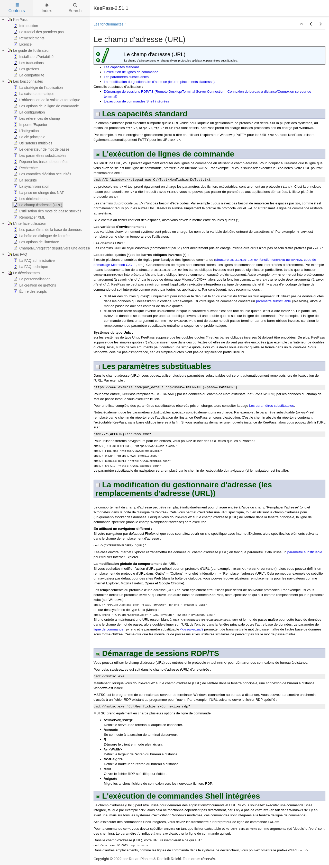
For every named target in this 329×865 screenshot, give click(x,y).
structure (222, 260)
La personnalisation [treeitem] (31, 279)
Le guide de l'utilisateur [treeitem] (28, 50)
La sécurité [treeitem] (25, 180)
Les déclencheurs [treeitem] (30, 199)
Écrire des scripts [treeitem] (30, 291)
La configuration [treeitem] (29, 112)
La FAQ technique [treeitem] (30, 267)
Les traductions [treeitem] (28, 63)
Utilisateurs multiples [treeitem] (32, 143)
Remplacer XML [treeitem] (29, 217)
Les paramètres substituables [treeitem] (39, 155)
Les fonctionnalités (108, 24)
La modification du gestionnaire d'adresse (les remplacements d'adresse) (159, 82)
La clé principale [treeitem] (29, 137)
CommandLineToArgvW (287, 260)
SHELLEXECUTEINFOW (244, 260)
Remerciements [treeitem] (28, 38)
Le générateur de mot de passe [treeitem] (41, 149)
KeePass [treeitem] (17, 19)
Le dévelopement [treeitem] (23, 273)
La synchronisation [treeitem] (31, 186)
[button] (301, 24)
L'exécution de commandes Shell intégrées (136, 101)
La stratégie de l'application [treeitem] (38, 87)
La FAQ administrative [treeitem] (34, 260)
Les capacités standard (121, 67)
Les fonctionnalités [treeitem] (24, 81)
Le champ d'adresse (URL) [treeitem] (37, 205)
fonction (265, 260)
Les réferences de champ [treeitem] (36, 118)
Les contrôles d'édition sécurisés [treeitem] (42, 174)
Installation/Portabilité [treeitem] (33, 57)
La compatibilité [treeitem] (28, 75)
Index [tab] (47, 8)
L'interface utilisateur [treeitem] (26, 223)
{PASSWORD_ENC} (191, 629)
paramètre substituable (273, 301)
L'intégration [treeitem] (26, 131)
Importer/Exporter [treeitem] (30, 125)
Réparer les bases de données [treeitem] (40, 162)
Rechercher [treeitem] (25, 168)
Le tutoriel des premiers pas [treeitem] (38, 32)
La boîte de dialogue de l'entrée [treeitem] (41, 236)
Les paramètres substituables (126, 77)
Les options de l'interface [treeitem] (36, 242)
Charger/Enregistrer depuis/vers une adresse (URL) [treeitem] (57, 248)
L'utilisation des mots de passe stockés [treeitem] (47, 211)
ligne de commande (108, 629)
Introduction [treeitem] (25, 26)
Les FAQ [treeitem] (16, 254)
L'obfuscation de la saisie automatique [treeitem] (46, 100)
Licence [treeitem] (22, 44)
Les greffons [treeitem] (26, 69)
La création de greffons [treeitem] (34, 285)
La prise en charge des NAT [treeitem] (38, 192)
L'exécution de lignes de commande (131, 72)
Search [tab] (75, 8)
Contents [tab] (16, 8)
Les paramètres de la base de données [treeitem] (47, 230)
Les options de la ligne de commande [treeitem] (46, 106)
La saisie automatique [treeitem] (33, 94)
